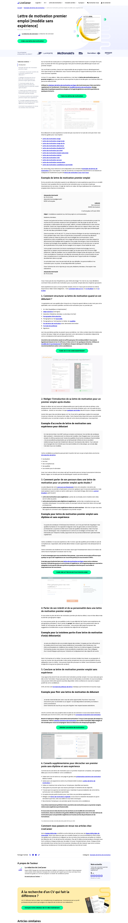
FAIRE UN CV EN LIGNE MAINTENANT (72, 351)
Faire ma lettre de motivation (72, 96)
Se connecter (106, 3)
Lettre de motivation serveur (52, 160)
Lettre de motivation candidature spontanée (58, 165)
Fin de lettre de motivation (52, 323)
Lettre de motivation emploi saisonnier (55, 153)
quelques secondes (73, 410)
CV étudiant (89, 289)
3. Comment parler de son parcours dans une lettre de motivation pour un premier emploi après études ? (29, 85)
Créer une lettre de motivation (32, 41)
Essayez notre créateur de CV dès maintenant (42, 908)
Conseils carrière (70, 3)
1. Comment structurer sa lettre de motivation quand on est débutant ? (28, 73)
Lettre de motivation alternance (53, 146)
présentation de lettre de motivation (88, 777)
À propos (81, 3)
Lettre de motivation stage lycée (53, 141)
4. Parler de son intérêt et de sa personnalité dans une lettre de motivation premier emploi (27, 92)
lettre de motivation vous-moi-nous (76, 173)
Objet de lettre (48, 312)
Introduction (22, 65)
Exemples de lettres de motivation (100, 855)
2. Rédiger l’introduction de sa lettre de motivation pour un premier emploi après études (27, 79)
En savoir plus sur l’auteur (33, 876)
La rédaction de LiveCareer (30, 34)
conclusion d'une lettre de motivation (88, 715)
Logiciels (38, 3)
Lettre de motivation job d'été (53, 150)
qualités (72, 321)
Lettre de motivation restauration (54, 162)
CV (45, 3)
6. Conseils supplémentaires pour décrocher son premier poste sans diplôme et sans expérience (28, 102)
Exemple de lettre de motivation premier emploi (28, 68)
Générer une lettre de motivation (72, 727)
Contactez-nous (93, 3)
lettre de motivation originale (60, 797)
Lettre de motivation (56, 3)
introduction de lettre (48, 455)
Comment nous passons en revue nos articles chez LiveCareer (28, 106)
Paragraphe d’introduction (52, 316)
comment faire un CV (76, 289)
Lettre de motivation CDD (51, 158)
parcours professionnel (65, 487)
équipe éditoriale (51, 833)
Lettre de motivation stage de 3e (54, 143)
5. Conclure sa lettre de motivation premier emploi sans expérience (28, 96)
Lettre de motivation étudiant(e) (54, 148)
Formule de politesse (50, 326)
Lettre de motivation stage (52, 139)
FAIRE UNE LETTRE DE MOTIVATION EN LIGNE (72, 572)
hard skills (59, 319)
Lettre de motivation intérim (52, 155)
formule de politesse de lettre (62, 687)
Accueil (19, 7)
